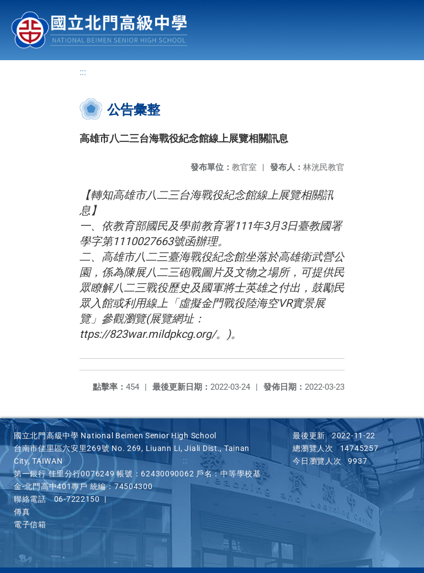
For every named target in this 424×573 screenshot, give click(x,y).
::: (83, 72)
